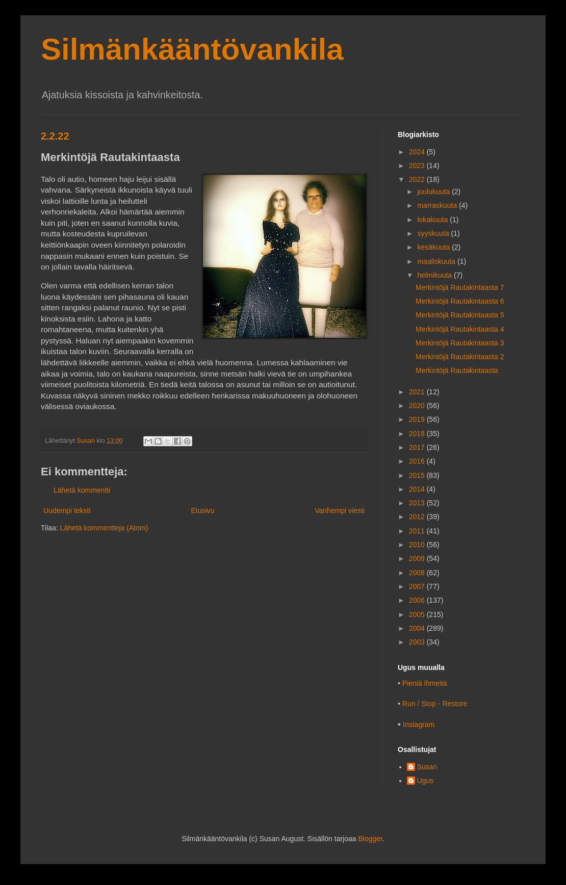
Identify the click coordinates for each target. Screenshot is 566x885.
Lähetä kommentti (82, 490)
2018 (418, 434)
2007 (418, 586)
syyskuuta (434, 233)
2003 (418, 642)
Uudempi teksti (67, 510)
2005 (418, 614)
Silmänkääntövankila (192, 49)
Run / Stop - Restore (435, 704)
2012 (418, 517)
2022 (418, 179)
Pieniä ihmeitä (424, 683)
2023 (418, 166)
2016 (418, 461)
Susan (427, 767)
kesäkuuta (434, 247)
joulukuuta (434, 191)
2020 (418, 405)
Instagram (418, 724)
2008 (418, 573)
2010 (418, 545)
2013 (418, 503)
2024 (418, 152)
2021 (418, 392)
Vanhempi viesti (340, 510)
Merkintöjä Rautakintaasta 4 (460, 329)
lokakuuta (433, 220)
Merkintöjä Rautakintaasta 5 (460, 315)
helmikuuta (435, 275)
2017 (418, 447)
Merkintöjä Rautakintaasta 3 (460, 343)
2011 (418, 531)
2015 (418, 475)
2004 (418, 628)
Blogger (370, 839)
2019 (418, 419)
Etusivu (202, 510)
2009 (418, 558)
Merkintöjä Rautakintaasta (457, 370)
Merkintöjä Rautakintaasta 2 (460, 357)
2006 (418, 600)
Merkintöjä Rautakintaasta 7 (460, 287)
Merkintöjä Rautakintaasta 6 (460, 301)
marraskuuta (438, 205)
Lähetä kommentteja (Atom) (104, 528)
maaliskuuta (437, 261)
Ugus (425, 780)
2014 (418, 489)
